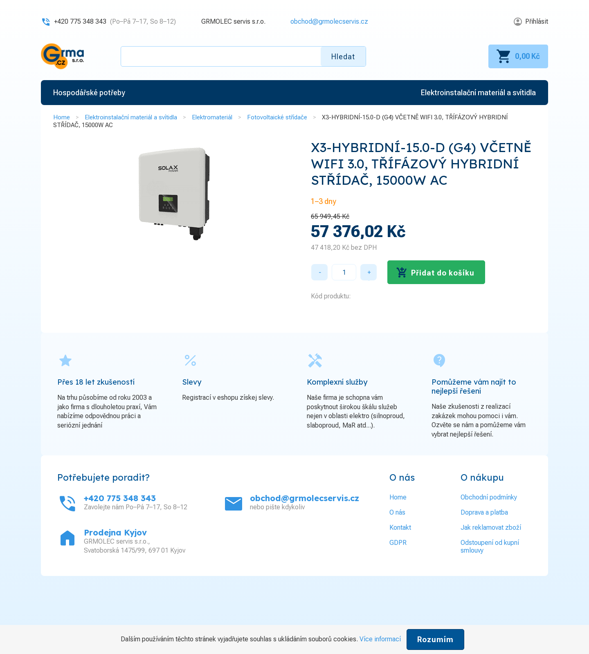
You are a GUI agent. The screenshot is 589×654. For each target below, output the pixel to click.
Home (61, 117)
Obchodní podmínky (489, 497)
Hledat (343, 56)
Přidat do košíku (442, 273)
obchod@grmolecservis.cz (329, 21)
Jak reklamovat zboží (491, 527)
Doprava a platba (484, 512)
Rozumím (435, 639)
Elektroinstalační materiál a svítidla (131, 117)
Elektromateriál (212, 117)
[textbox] (243, 56)
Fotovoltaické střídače (277, 117)
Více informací (380, 639)
